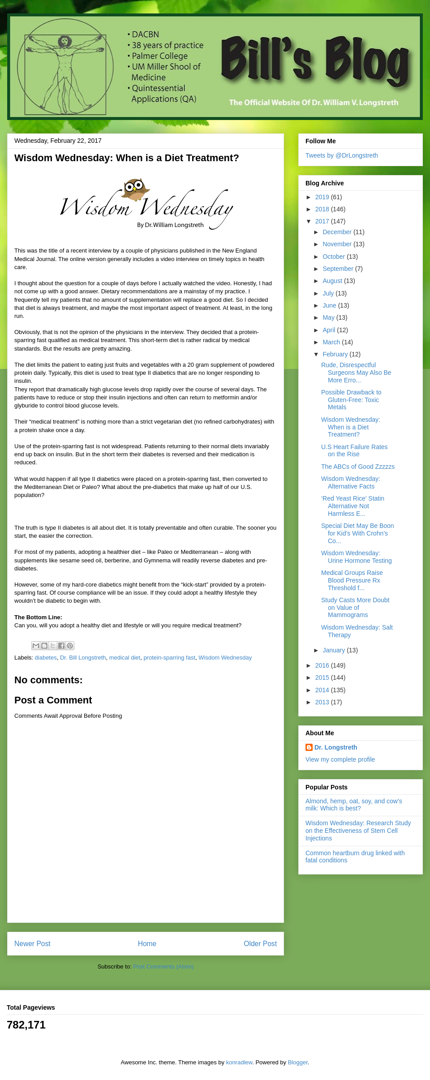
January (334, 650)
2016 (323, 665)
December (337, 232)
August (333, 280)
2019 (323, 197)
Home (147, 943)
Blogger (298, 1062)
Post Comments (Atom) (163, 966)
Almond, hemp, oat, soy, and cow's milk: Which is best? (353, 804)
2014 (323, 690)
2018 (323, 209)
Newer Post (32, 943)
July (328, 293)
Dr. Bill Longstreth (83, 657)
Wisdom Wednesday (225, 657)
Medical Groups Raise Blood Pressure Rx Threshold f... (352, 580)
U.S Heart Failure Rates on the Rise (354, 450)
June (330, 305)
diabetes (46, 657)
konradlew (239, 1062)
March (332, 342)
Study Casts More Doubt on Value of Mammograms (355, 607)
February (335, 354)
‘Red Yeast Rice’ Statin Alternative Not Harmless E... (352, 506)
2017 (323, 221)
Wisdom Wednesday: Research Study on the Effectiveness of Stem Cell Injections (358, 830)
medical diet (124, 657)
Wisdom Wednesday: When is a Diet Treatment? (350, 427)
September (338, 268)
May (329, 317)
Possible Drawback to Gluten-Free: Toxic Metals (351, 400)
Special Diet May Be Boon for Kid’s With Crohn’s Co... (357, 533)
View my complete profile (340, 759)
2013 (323, 702)
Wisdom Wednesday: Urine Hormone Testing (356, 556)
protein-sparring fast (169, 657)
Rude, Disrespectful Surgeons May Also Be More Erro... (356, 372)
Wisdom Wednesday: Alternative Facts (350, 482)
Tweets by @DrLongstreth (341, 155)
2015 (323, 677)
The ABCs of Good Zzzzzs (358, 466)
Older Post (260, 943)
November (337, 244)
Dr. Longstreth (335, 747)
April (329, 330)
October (334, 256)
